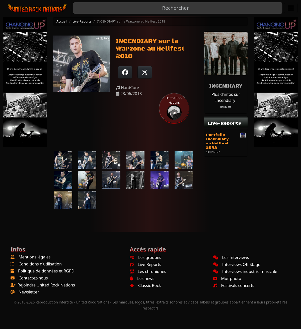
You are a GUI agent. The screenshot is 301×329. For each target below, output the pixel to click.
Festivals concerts (233, 285)
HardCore (225, 107)
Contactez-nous (33, 278)
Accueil (61, 21)
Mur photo (227, 278)
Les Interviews (231, 257)
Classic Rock (145, 285)
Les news (142, 278)
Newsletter (29, 292)
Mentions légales (35, 257)
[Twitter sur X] (144, 72)
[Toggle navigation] (291, 8)
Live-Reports (82, 21)
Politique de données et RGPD (46, 271)
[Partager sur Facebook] (125, 72)
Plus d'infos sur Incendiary (225, 97)
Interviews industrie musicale (245, 271)
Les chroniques (148, 271)
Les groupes (145, 257)
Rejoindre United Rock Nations (46, 285)
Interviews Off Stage (236, 264)
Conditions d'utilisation (40, 264)
